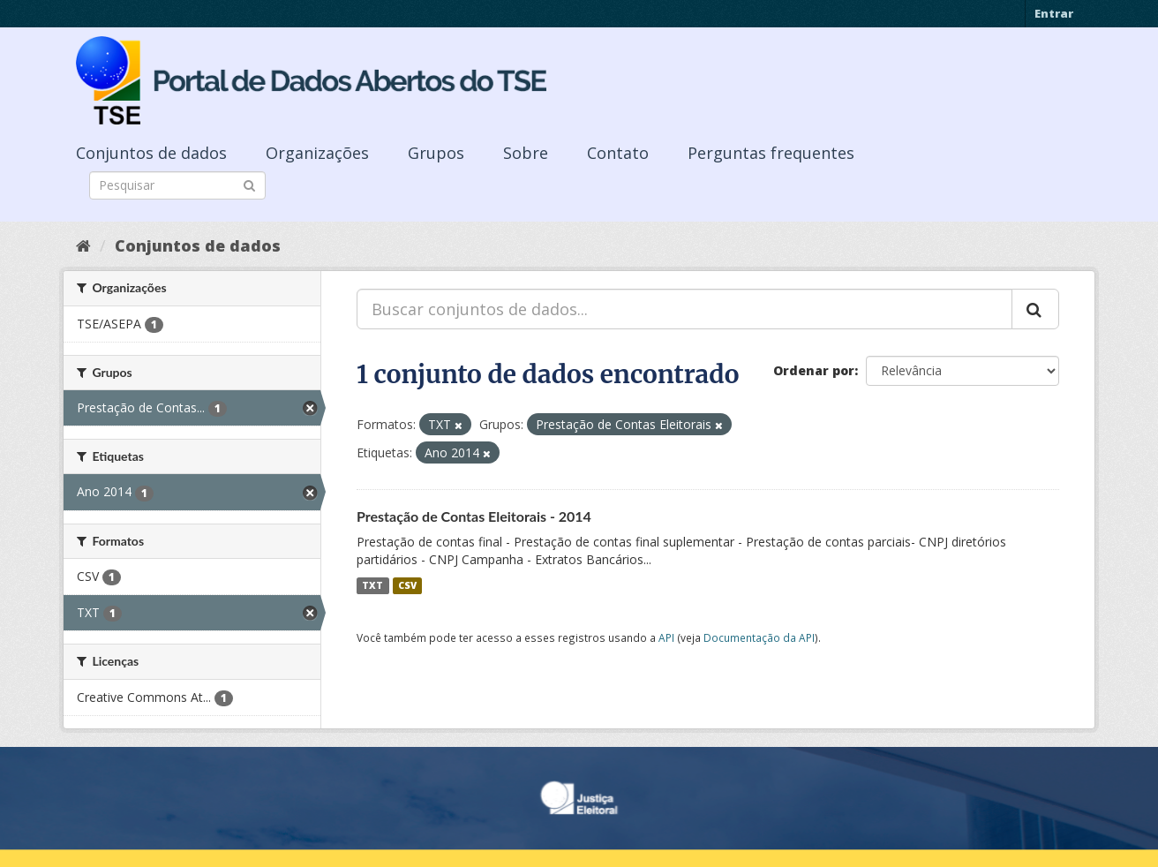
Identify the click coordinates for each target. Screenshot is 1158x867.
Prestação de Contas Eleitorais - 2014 (474, 516)
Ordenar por (813, 370)
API (666, 637)
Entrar (1053, 13)
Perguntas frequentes (771, 152)
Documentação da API (759, 637)
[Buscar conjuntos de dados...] (684, 309)
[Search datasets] (177, 185)
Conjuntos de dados (151, 152)
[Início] (83, 245)
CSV (407, 585)
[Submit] (249, 184)
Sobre (525, 152)
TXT (372, 585)
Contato (618, 152)
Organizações (317, 152)
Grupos (436, 152)
